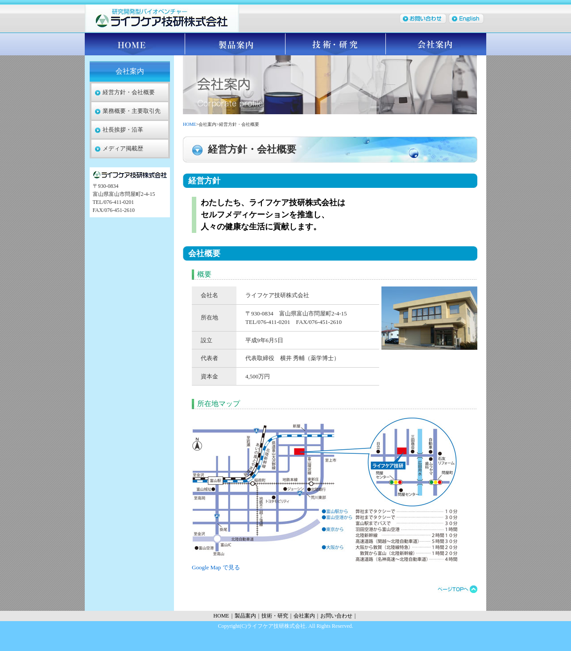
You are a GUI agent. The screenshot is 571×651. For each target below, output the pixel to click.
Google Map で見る (216, 567)
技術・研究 (336, 44)
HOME (135, 44)
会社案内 (436, 44)
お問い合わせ (336, 616)
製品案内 (235, 44)
